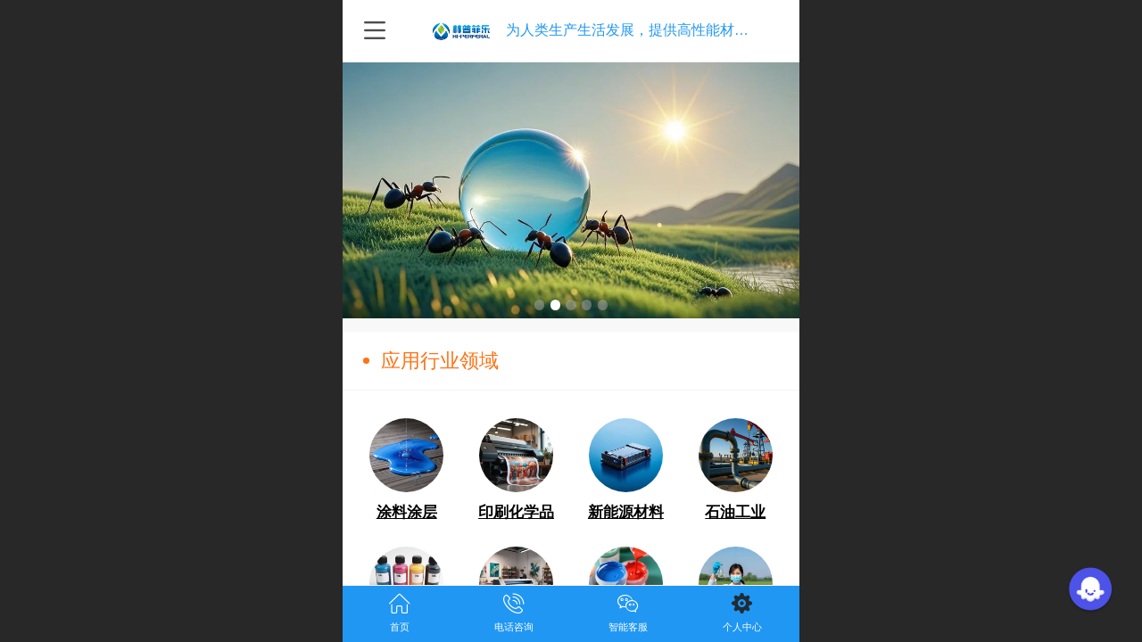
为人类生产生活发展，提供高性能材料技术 (641, 29)
